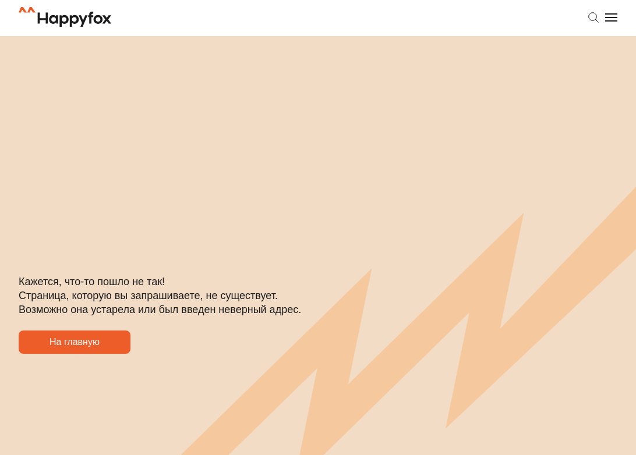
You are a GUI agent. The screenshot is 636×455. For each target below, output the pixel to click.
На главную (75, 372)
